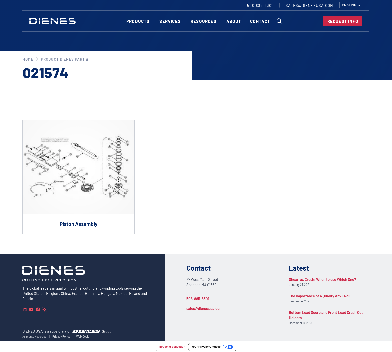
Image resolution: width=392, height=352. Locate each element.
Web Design (84, 336)
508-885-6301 (197, 298)
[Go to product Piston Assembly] (78, 177)
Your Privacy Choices (205, 346)
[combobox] (351, 5)
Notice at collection (172, 346)
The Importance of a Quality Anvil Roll (319, 296)
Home (28, 59)
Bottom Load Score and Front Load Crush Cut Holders (326, 315)
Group (107, 331)
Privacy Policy (61, 336)
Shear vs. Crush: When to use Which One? (322, 279)
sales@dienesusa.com (204, 308)
